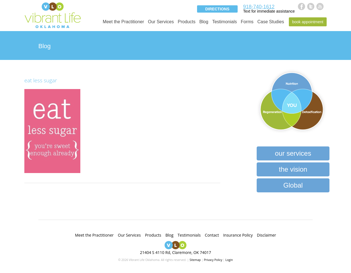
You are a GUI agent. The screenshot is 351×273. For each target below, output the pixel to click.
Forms (247, 21)
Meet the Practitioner (123, 21)
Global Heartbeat (293, 186)
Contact (212, 235)
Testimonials (224, 21)
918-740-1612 (259, 7)
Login (229, 260)
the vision (293, 169)
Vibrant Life (52, 15)
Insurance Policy (238, 235)
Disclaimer (266, 235)
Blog (203, 21)
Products (186, 21)
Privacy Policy (213, 260)
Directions (217, 9)
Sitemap (195, 260)
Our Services (161, 21)
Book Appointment (307, 22)
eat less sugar (40, 80)
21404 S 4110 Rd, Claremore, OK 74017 (175, 252)
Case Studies (271, 21)
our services (293, 153)
